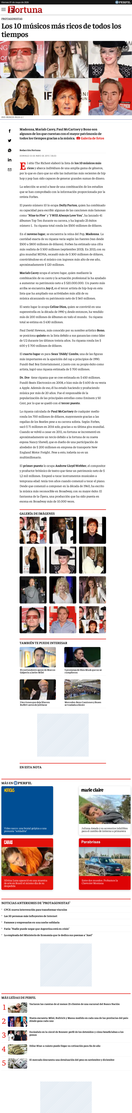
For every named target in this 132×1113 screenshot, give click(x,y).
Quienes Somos (31, 1093)
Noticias (39, 1081)
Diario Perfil (10, 1081)
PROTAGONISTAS (11, 18)
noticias (16, 698)
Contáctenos (50, 1093)
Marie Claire (57, 1081)
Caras (25, 1081)
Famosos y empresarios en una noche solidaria (31, 770)
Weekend (104, 1081)
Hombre (89, 1081)
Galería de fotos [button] (34, 140)
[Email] (9, 172)
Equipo (80, 1093)
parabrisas (116, 698)
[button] (125, 49)
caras (82, 698)
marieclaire (49, 698)
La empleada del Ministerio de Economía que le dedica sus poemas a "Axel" (48, 783)
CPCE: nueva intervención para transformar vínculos (35, 758)
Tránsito (123, 1093)
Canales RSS (11, 1093)
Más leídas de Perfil (18, 846)
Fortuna (74, 1081)
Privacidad (67, 1093)
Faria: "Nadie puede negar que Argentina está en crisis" (36, 777)
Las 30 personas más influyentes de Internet (30, 764)
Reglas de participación (101, 1093)
